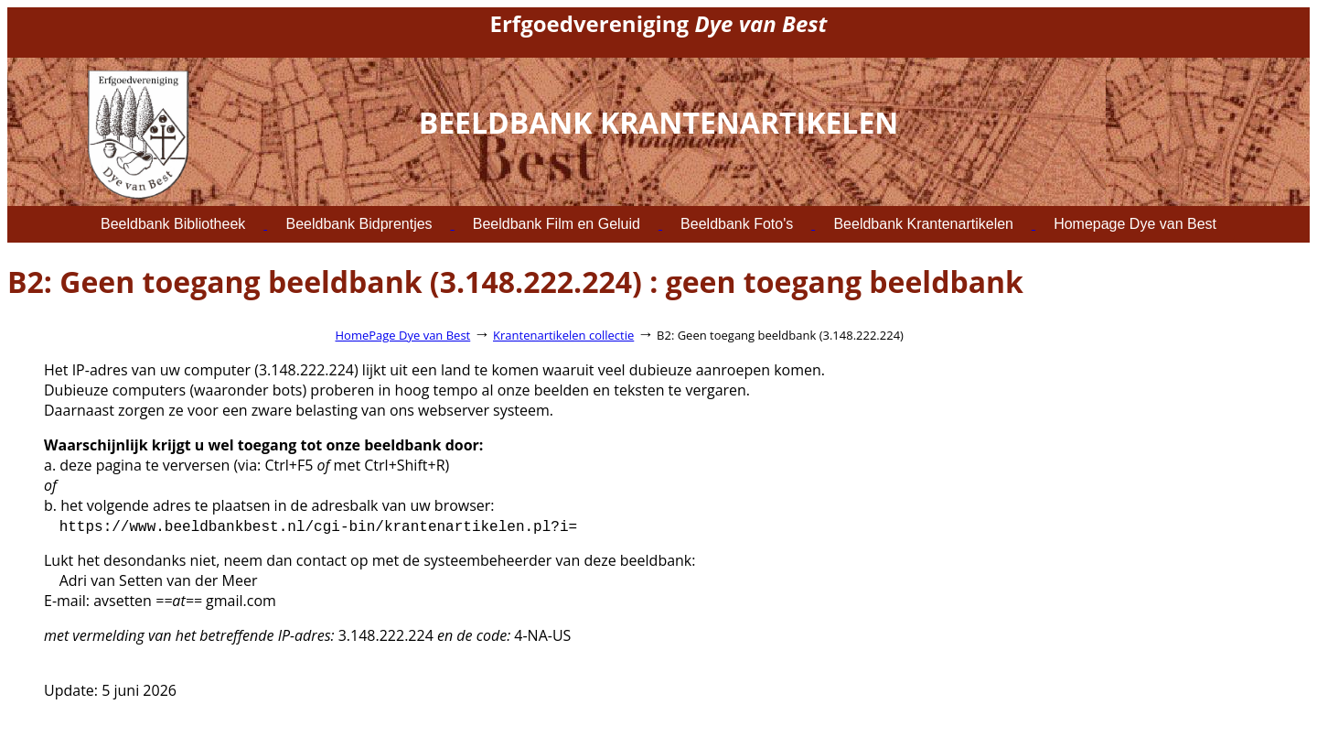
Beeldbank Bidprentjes (358, 224)
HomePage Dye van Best (403, 335)
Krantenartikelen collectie (563, 335)
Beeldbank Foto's (736, 224)
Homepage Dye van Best (1135, 224)
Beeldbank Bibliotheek (173, 224)
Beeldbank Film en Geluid (556, 224)
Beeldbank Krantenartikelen (923, 224)
